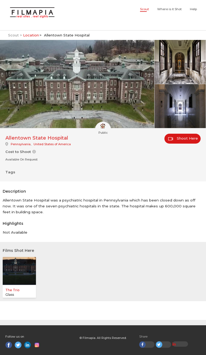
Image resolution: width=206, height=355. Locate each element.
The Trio (12, 290)
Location (31, 35)
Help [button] (193, 9)
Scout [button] (144, 9)
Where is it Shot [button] (169, 9)
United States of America (52, 144)
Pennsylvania (21, 144)
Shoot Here (183, 138)
